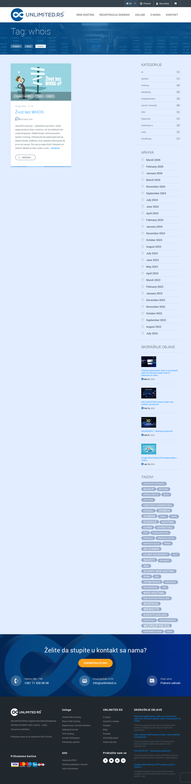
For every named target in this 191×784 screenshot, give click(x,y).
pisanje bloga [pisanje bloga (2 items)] (160, 532)
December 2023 (155, 233)
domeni (18, 96)
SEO (160, 112)
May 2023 (152, 266)
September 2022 (156, 320)
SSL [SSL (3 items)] (157, 576)
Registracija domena (114, 14)
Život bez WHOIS (29, 111)
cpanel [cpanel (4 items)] (148, 510)
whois (50, 96)
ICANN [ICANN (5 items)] (148, 527)
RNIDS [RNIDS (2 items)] (167, 543)
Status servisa (109, 742)
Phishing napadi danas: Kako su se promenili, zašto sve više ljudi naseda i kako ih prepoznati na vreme (159, 372)
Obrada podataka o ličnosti (75, 764)
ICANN (39, 96)
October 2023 (154, 240)
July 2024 (152, 200)
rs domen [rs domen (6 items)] (151, 549)
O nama (155, 14)
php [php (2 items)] (146, 532)
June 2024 (152, 206)
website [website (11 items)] (151, 609)
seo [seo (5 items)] (146, 566)
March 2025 (153, 180)
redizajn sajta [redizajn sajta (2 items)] (166, 538)
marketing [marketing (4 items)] (164, 527)
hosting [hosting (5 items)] (168, 522)
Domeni (160, 78)
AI (160, 72)
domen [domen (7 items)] (164, 510)
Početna (16, 46)
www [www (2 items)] (169, 631)
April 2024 (152, 213)
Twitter (111, 761)
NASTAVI (26, 157)
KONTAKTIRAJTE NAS (95, 663)
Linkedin (117, 761)
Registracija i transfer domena (76, 725)
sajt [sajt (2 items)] (175, 554)
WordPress (160, 138)
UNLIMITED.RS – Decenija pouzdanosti (157, 431)
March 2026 (153, 160)
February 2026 (154, 166)
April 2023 (152, 273)
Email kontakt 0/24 (103, 678)
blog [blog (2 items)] (166, 494)
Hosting (160, 85)
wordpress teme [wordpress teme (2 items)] (153, 631)
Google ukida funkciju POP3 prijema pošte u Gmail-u (154, 765)
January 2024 (154, 226)
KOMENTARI (24, 119)
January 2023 (154, 293)
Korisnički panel (110, 737)
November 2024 (155, 186)
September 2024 (156, 193)
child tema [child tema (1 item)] (148, 500)
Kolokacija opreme (70, 742)
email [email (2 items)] (163, 516)
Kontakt (172, 14)
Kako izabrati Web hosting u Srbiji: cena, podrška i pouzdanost (157, 403)
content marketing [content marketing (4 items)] (158, 505)
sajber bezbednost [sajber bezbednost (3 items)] (156, 554)
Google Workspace (70, 737)
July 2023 (152, 253)
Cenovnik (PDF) (69, 760)
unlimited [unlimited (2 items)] (170, 582)
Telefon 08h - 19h (33, 678)
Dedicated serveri (70, 729)
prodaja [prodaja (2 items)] (148, 538)
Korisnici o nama (111, 721)
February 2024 (154, 220)
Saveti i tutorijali (160, 105)
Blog (29, 46)
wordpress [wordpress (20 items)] (157, 626)
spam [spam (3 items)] (147, 576)
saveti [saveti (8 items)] (149, 560)
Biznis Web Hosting (71, 721)
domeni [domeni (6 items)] (149, 516)
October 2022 (154, 313)
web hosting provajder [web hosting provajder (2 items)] (157, 598)
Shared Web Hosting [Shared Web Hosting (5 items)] (159, 571)
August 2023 (153, 246)
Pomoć (143, 3)
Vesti (160, 132)
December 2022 (155, 300)
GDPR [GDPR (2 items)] (174, 516)
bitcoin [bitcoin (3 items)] (163, 489)
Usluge (140, 14)
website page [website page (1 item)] (149, 620)
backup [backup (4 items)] (149, 489)
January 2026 (154, 173)
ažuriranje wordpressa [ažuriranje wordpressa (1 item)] (154, 484)
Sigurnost (160, 118)
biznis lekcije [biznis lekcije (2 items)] (151, 494)
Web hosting (85, 14)
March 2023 (153, 280)
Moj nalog (162, 3)
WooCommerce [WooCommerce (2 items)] (168, 620)
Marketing (160, 92)
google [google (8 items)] (150, 522)
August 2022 (153, 326)
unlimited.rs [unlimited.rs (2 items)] (150, 587)
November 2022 (155, 306)
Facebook (105, 761)
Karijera (106, 725)
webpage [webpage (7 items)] (151, 604)
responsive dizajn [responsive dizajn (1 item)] (151, 544)
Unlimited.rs (160, 125)
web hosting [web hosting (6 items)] (154, 593)
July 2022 (152, 333)
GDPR (29, 96)
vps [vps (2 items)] (164, 587)
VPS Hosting (68, 733)
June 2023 (152, 260)
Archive (41, 46)
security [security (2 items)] (165, 560)
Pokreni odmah (170, 683)
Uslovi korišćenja (70, 768)
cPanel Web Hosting (71, 717)
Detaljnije (55, 148)
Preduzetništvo (160, 98)
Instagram (123, 761)
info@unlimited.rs (104, 683)
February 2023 (154, 286)
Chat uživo (166, 678)
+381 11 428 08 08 (36, 683)
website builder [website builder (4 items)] (155, 615)
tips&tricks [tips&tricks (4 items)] (152, 582)
